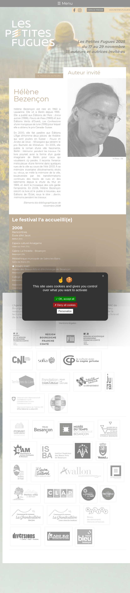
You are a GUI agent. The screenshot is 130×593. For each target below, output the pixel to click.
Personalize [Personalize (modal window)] (65, 311)
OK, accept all (65, 299)
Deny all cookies (65, 305)
